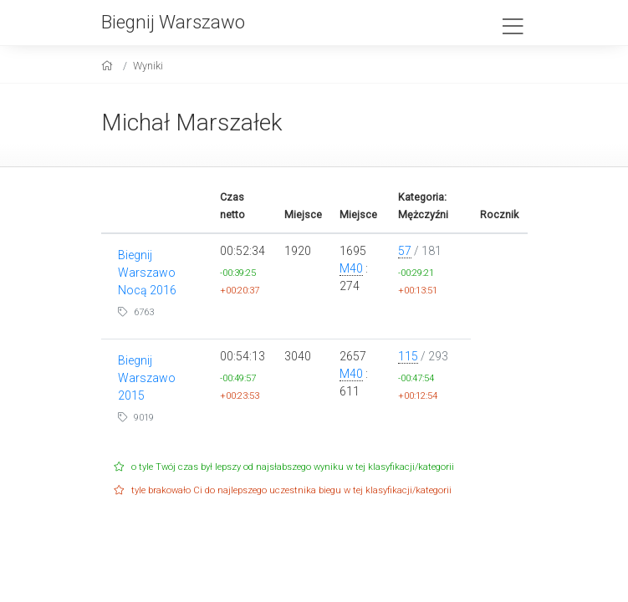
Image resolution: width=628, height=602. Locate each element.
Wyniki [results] (148, 65)
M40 (351, 268)
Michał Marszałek (192, 122)
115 (408, 356)
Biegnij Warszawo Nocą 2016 (147, 272)
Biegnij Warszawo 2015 (147, 378)
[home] (109, 65)
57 (404, 251)
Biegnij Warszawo (173, 22)
